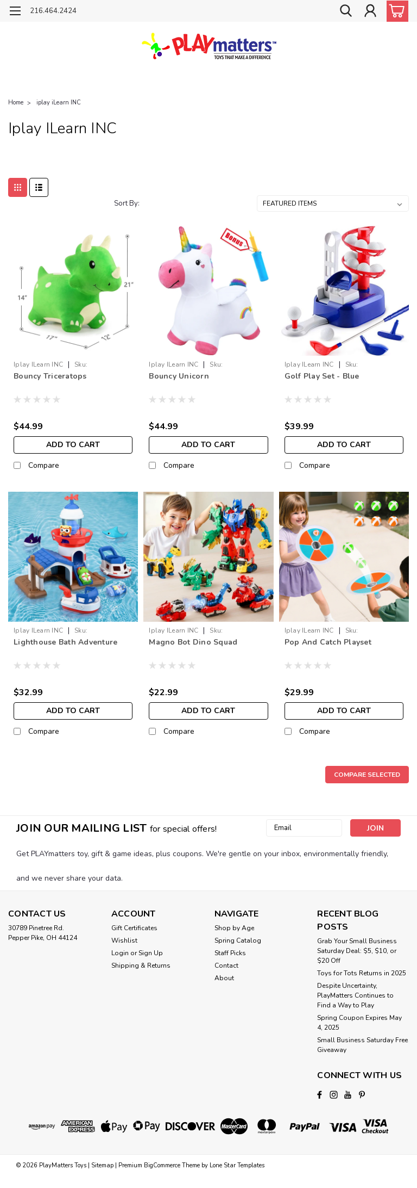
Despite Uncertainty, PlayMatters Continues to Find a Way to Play (355, 995)
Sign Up (150, 953)
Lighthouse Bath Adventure (65, 642)
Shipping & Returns (140, 965)
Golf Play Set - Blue (322, 376)
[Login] (370, 11)
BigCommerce (162, 1165)
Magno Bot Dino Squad (193, 642)
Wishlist (124, 940)
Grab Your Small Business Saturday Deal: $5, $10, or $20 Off (357, 951)
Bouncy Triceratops (50, 376)
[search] (346, 11)
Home (15, 102)
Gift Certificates (134, 928)
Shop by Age (234, 928)
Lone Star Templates (237, 1165)
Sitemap (102, 1165)
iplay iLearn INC (58, 102)
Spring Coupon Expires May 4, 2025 (359, 1022)
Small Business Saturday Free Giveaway (362, 1045)
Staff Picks (230, 953)
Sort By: (127, 203)
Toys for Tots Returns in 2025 (361, 973)
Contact (226, 965)
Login (120, 953)
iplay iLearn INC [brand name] (38, 364)
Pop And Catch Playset (328, 642)
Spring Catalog (237, 940)
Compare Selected (367, 774)
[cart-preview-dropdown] (395, 11)
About (224, 978)
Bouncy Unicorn (179, 376)
